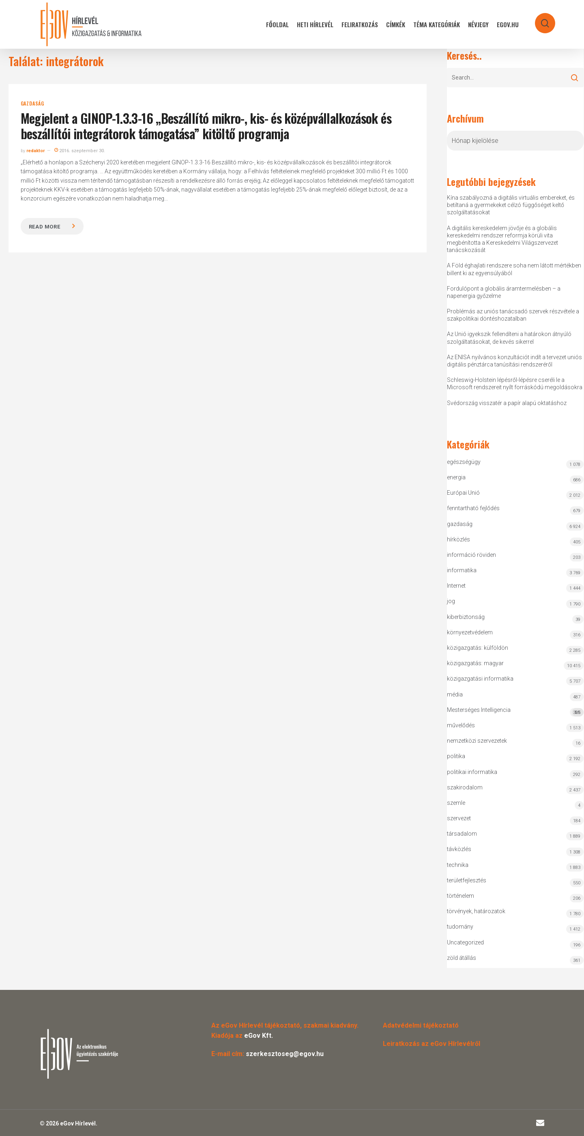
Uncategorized (465, 942)
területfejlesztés (466, 880)
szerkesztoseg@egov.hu (285, 1054)
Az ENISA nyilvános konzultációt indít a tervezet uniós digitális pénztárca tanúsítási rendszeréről (514, 361)
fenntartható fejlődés (473, 508)
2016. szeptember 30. (79, 150)
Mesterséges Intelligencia (515, 712)
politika (456, 756)
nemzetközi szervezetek (477, 740)
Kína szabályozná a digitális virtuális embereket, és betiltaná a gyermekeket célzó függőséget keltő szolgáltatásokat (511, 205)
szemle (456, 803)
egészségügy (464, 462)
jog (451, 601)
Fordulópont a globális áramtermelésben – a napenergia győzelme (503, 292)
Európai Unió (463, 492)
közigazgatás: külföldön (477, 648)
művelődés (461, 725)
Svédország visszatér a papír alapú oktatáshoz (507, 403)
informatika (462, 570)
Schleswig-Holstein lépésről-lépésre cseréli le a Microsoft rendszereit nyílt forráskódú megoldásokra (514, 383)
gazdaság (32, 103)
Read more (44, 227)
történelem (460, 895)
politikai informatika (472, 772)
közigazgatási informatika (480, 678)
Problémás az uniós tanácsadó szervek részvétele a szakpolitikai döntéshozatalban (513, 315)
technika (457, 865)
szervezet (459, 818)
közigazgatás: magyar (475, 663)
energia (456, 477)
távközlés (459, 849)
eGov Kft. (258, 1035)
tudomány (460, 926)
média (455, 694)
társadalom (462, 833)
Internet (456, 585)
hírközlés (458, 539)
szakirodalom (465, 787)
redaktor (35, 150)
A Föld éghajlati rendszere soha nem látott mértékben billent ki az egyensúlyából (514, 269)
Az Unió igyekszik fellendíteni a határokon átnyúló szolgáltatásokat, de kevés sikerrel (509, 338)
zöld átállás (461, 958)
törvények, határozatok (476, 911)
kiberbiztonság (466, 617)
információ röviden (471, 555)
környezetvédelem (470, 632)
